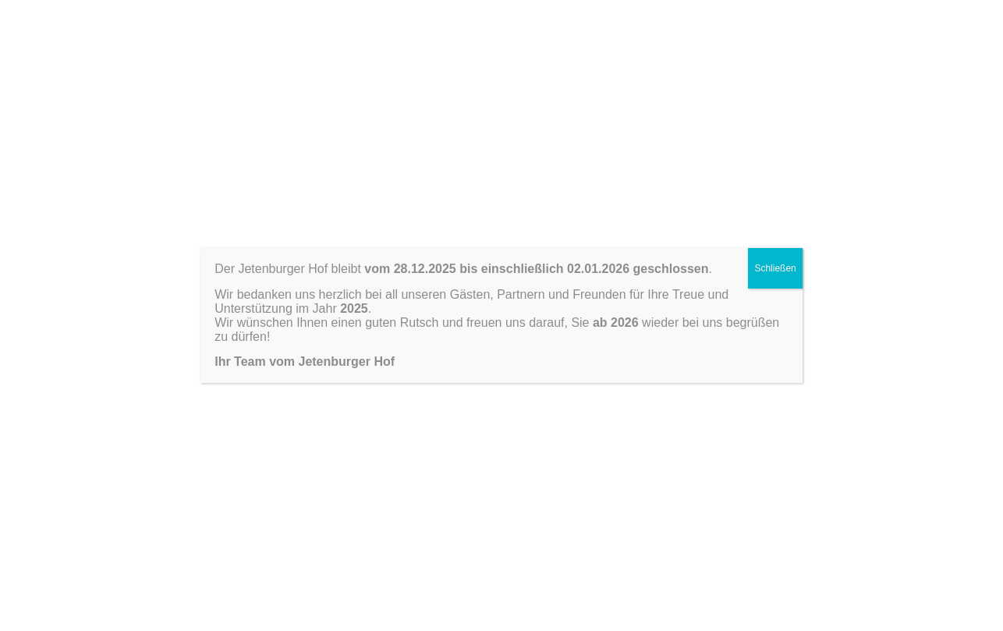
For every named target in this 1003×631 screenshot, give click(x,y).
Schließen (775, 268)
